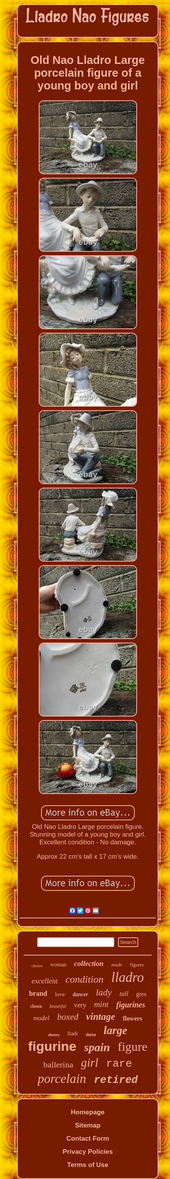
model (41, 1018)
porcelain (62, 1079)
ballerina (58, 1064)
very (80, 1005)
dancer (80, 994)
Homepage (88, 1112)
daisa (91, 1035)
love (60, 994)
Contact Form (87, 1138)
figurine (52, 1046)
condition (84, 979)
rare (119, 1064)
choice (37, 965)
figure (132, 1047)
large (115, 1030)
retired (115, 1080)
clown (36, 1006)
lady (104, 992)
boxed (67, 1017)
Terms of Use (87, 1165)
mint (101, 1004)
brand (38, 993)
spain (97, 1047)
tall (124, 993)
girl (89, 1062)
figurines (130, 1004)
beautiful (58, 1006)
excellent (44, 981)
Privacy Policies (88, 1151)
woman (58, 965)
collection (88, 963)
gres (141, 994)
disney (54, 1034)
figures (137, 965)
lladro (127, 977)
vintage (100, 1016)
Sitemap (87, 1125)
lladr (72, 1033)
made (116, 965)
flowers (132, 1018)
